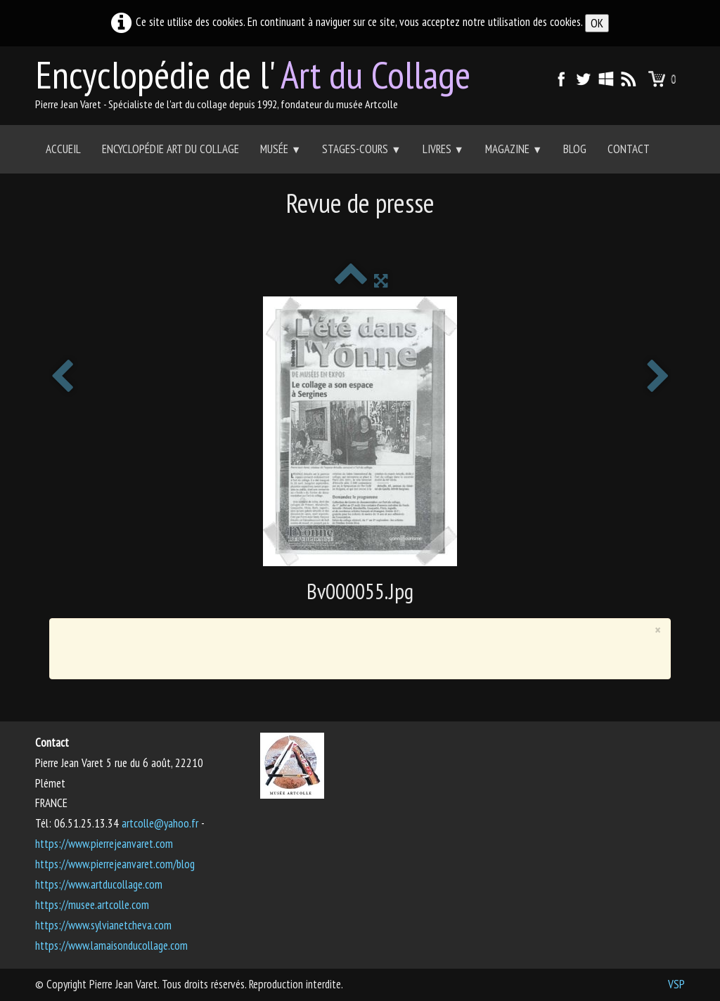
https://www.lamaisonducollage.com (111, 945)
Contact (629, 149)
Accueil (63, 149)
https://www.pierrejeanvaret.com (104, 843)
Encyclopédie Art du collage (170, 149)
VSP (676, 984)
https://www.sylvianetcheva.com (103, 925)
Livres (443, 149)
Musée (280, 149)
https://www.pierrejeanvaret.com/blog (115, 864)
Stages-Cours (361, 149)
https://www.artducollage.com (98, 884)
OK (597, 23)
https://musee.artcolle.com (92, 904)
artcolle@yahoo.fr (160, 823)
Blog (574, 149)
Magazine (513, 149)
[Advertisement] (360, 235)
